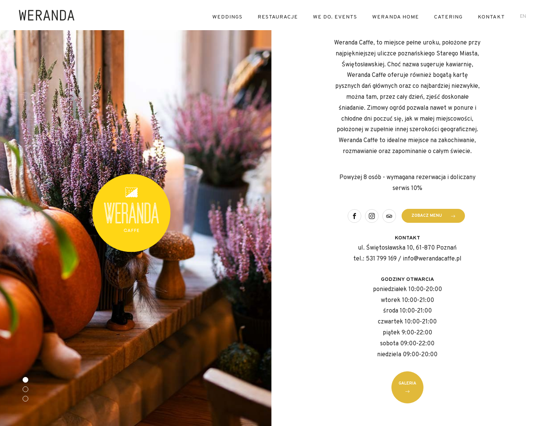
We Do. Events (335, 17)
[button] (25, 380)
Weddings (227, 17)
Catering (448, 17)
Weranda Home (395, 17)
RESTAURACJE (278, 17)
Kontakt (491, 17)
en (523, 17)
